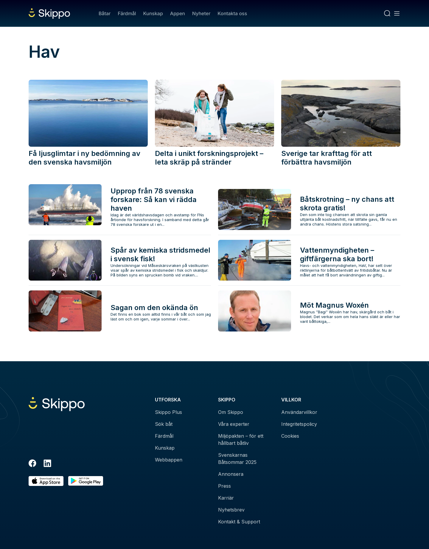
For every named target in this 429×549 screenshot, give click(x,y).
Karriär (226, 498)
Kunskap (153, 13)
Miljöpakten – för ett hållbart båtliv (240, 439)
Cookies (290, 436)
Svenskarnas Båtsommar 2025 (237, 458)
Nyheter (201, 13)
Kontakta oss (232, 13)
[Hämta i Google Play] (85, 481)
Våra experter (233, 424)
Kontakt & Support (239, 522)
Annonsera (230, 474)
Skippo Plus (168, 412)
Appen (177, 13)
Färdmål (127, 13)
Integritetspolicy (299, 424)
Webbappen (168, 460)
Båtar (105, 13)
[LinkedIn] (47, 464)
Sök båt (163, 424)
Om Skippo (230, 412)
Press (224, 486)
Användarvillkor (299, 412)
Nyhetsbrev (231, 510)
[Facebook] (32, 464)
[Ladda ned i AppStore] (46, 481)
